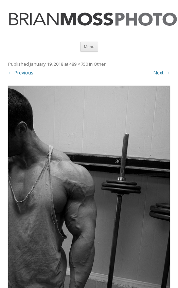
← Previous (20, 72)
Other (100, 64)
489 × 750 (78, 64)
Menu (89, 46)
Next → (161, 72)
